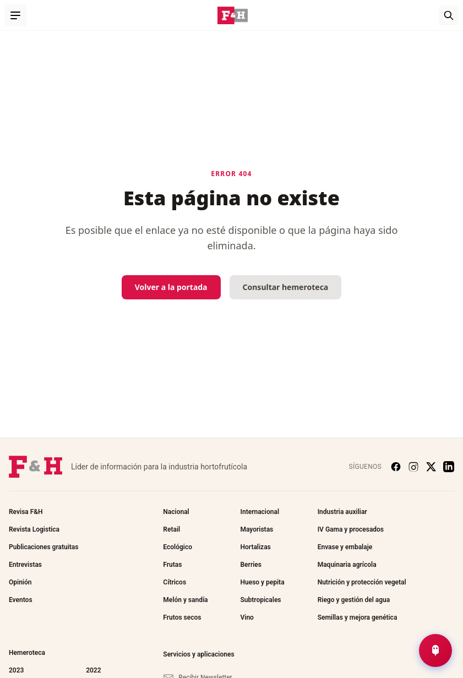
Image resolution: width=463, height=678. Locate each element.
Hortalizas (255, 547)
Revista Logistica (34, 529)
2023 (16, 670)
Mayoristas (256, 529)
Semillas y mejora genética (357, 617)
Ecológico (177, 547)
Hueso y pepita (262, 582)
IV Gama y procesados (351, 529)
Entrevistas (25, 564)
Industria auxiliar (342, 512)
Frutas (172, 564)
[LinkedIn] (448, 466)
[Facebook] (395, 466)
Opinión (20, 582)
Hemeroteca (27, 653)
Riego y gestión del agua (354, 600)
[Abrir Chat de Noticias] (435, 650)
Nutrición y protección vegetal (362, 582)
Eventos (20, 600)
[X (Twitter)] (431, 466)
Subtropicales (260, 600)
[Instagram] (413, 466)
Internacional (259, 512)
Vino (246, 617)
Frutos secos (182, 617)
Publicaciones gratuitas (43, 547)
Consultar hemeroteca (286, 287)
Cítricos (174, 582)
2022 (93, 670)
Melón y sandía (185, 600)
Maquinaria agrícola (347, 564)
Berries (250, 564)
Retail (171, 529)
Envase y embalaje (345, 547)
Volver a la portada (171, 287)
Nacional (176, 512)
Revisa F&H (26, 512)
